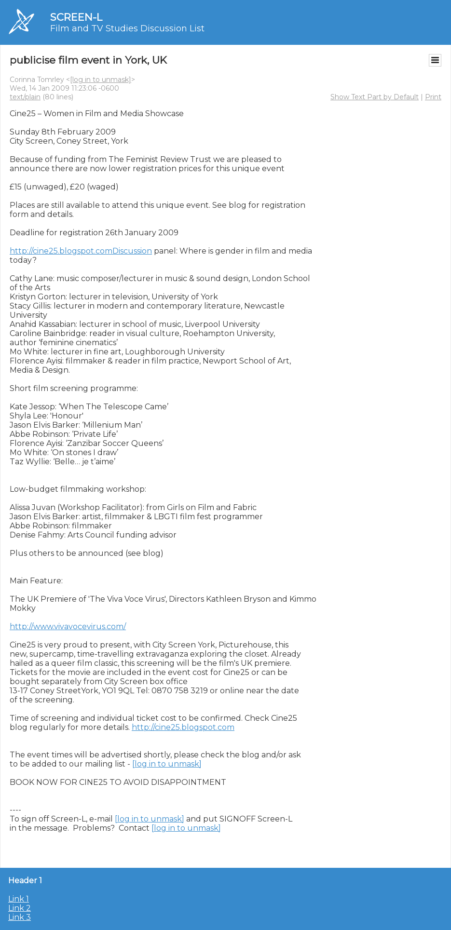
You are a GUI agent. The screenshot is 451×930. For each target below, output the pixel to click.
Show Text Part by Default (374, 97)
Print (433, 97)
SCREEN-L (76, 17)
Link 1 (18, 898)
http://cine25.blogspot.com (183, 727)
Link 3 (19, 917)
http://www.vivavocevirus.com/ (68, 626)
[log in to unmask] (100, 79)
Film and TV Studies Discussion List (127, 28)
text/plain (25, 97)
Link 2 (19, 908)
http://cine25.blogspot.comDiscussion (81, 251)
